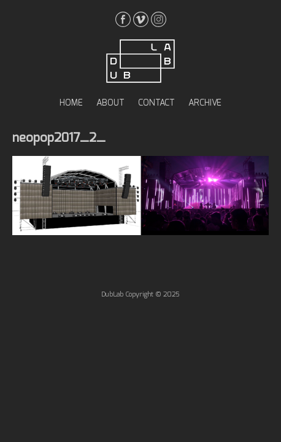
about (110, 103)
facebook (123, 19)
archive (204, 103)
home (71, 103)
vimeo (140, 19)
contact (156, 103)
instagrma (158, 19)
